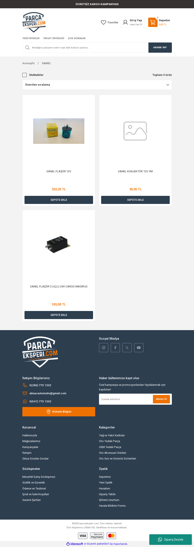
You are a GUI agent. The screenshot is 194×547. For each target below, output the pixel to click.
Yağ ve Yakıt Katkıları (112, 435)
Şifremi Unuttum (109, 500)
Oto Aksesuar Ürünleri (112, 452)
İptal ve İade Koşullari (35, 494)
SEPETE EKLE (58, 199)
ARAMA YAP (160, 47)
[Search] (97, 47)
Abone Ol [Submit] (161, 398)
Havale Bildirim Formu (112, 505)
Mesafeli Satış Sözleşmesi (38, 476)
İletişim (27, 452)
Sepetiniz (105, 476)
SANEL (46, 63)
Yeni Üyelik (105, 482)
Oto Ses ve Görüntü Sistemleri (117, 458)
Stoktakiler (36, 74)
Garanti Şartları (31, 500)
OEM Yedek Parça (110, 447)
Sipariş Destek (170, 539)
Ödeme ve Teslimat (34, 488)
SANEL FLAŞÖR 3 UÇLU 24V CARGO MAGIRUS (59, 286)
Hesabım (104, 488)
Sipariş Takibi (107, 494)
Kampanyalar (30, 447)
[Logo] (34, 22)
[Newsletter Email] (135, 399)
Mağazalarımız (31, 441)
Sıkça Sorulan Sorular (35, 458)
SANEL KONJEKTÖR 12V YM (135, 171)
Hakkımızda (29, 435)
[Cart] (159, 22)
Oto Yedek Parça (109, 441)
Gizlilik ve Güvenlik (33, 482)
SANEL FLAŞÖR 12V (58, 171)
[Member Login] (132, 22)
